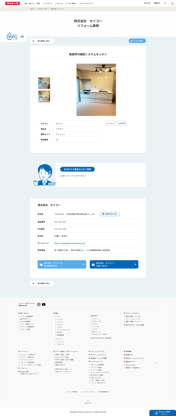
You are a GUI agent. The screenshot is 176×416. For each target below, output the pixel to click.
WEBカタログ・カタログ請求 (135, 325)
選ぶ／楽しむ (24, 313)
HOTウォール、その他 (99, 334)
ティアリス (95, 319)
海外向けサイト (130, 362)
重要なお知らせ (60, 365)
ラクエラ (60, 325)
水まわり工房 (42, 9)
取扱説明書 (58, 362)
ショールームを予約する (27, 354)
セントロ (60, 319)
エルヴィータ (96, 321)
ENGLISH (147, 3)
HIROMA (59, 332)
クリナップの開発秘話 (27, 327)
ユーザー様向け (71, 3)
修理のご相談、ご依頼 (62, 354)
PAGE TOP (88, 403)
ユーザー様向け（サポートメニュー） (67, 351)
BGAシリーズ (96, 332)
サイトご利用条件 (72, 392)
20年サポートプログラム (63, 372)
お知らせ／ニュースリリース (135, 358)
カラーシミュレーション (133, 319)
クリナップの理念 (96, 367)
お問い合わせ (63, 369)
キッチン (58, 316)
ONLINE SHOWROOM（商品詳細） (101, 338)
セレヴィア (60, 342)
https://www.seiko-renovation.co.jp (69, 243)
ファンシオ (95, 326)
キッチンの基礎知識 (26, 316)
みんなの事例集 (25, 321)
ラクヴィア (60, 344)
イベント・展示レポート (98, 383)
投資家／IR (129, 355)
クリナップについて (86, 3)
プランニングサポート (133, 313)
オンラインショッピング (98, 355)
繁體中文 (157, 3)
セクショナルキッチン (64, 330)
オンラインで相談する (27, 357)
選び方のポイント (25, 319)
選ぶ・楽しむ (29, 3)
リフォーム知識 (25, 329)
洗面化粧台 (94, 316)
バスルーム (58, 339)
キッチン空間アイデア (27, 324)
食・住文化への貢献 (97, 375)
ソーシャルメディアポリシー (88, 392)
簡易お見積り (133, 316)
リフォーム (59, 3)
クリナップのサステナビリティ (100, 372)
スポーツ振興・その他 (97, 380)
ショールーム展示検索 (27, 362)
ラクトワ (95, 329)
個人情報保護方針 (104, 392)
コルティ (59, 327)
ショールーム (47, 3)
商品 (56, 313)
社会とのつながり (96, 378)
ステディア (60, 322)
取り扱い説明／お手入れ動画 (64, 360)
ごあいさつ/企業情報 (97, 365)
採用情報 (128, 351)
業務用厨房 (60, 335)
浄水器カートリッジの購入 (99, 358)
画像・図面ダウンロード (133, 321)
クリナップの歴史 (96, 370)
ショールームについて (27, 360)
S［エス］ (95, 324)
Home (32, 9)
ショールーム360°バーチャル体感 (30, 365)
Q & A (62, 357)
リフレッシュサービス (97, 351)
